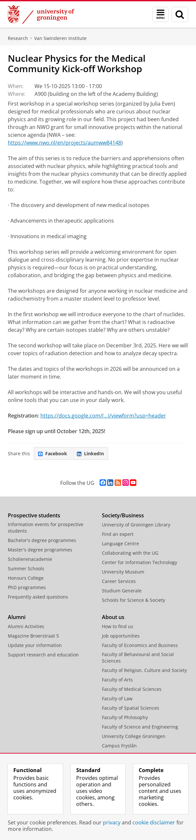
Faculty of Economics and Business (140, 645)
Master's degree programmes (40, 550)
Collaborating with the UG (130, 553)
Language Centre (120, 543)
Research (18, 38)
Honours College (26, 578)
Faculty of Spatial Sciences (130, 708)
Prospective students (34, 515)
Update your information (35, 645)
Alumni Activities (26, 626)
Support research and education (43, 655)
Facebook (52, 453)
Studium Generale (122, 591)
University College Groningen (133, 736)
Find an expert (117, 534)
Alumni (16, 617)
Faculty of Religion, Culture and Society (144, 670)
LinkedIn (90, 453)
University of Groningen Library (136, 525)
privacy (111, 822)
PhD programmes (27, 587)
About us (113, 617)
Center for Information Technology (139, 562)
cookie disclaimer (154, 822)
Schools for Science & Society (133, 600)
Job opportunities (121, 636)
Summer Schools (26, 568)
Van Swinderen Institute (60, 38)
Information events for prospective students (45, 527)
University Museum (123, 572)
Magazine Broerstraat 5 (33, 636)
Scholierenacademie (30, 559)
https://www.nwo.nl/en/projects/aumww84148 (64, 142)
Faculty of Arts (117, 680)
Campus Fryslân (119, 746)
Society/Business (123, 515)
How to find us (117, 626)
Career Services (119, 581)
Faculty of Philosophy (125, 717)
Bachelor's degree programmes (42, 540)
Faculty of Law (117, 698)
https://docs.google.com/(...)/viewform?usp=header (103, 415)
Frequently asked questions (38, 597)
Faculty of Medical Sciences (131, 689)
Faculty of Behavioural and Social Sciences (138, 657)
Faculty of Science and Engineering (140, 727)
